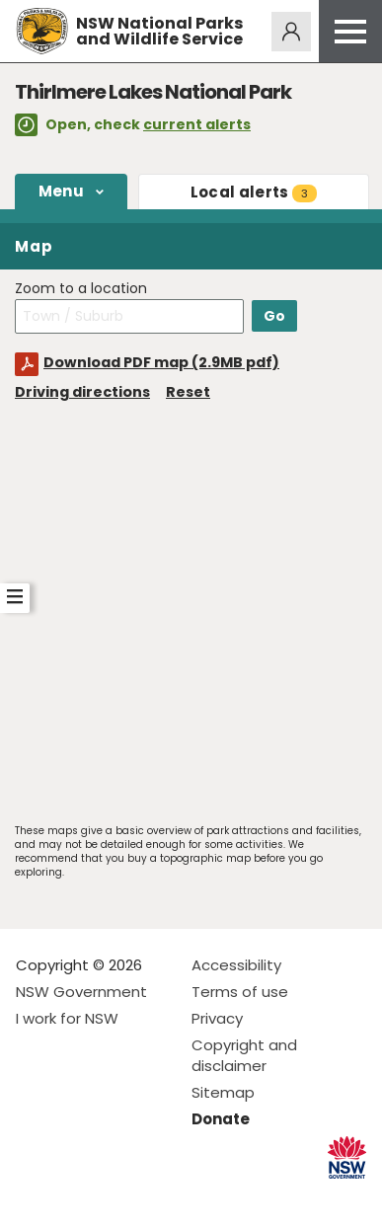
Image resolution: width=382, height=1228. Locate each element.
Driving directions (82, 392)
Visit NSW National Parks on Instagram (76, 1197)
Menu (61, 191)
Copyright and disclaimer (244, 1055)
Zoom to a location (81, 288)
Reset (188, 392)
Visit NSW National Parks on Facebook (34, 1197)
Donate (220, 1119)
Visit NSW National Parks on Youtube (119, 1197)
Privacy (217, 1018)
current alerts (197, 124)
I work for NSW (67, 1018)
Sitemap (223, 1092)
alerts (254, 192)
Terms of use (239, 991)
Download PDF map (161, 362)
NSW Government (81, 991)
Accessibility (236, 965)
